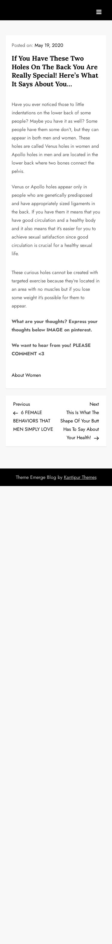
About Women (26, 375)
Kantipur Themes (80, 477)
